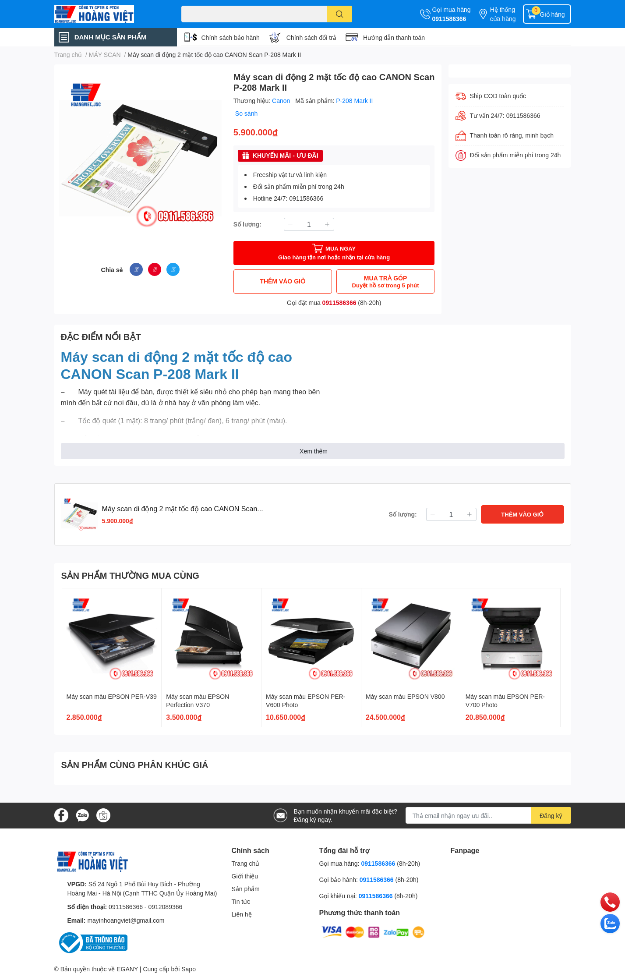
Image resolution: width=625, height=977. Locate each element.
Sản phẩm (246, 888)
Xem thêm (314, 451)
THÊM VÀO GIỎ (282, 281)
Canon (282, 100)
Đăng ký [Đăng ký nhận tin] (551, 815)
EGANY (127, 969)
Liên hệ (242, 914)
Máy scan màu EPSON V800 (405, 696)
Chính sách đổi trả (311, 37)
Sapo (188, 969)
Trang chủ (246, 863)
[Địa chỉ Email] (488, 815)
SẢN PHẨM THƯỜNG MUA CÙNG (130, 575)
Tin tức (241, 901)
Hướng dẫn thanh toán (394, 37)
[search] (339, 14)
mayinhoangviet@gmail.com (125, 920)
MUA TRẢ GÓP (385, 281)
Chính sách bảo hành (230, 37)
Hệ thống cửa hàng (503, 14)
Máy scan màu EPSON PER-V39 (112, 696)
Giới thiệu (245, 876)
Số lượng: (247, 224)
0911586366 (449, 18)
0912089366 (165, 906)
